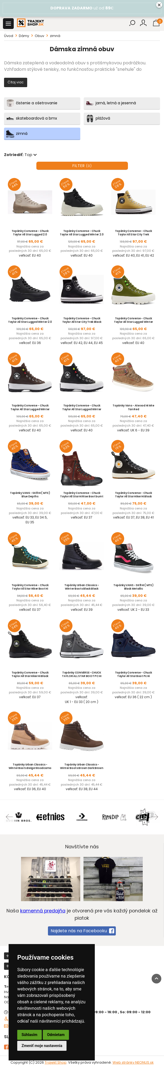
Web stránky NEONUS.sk (133, 1062)
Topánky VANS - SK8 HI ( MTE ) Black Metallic (133, 587)
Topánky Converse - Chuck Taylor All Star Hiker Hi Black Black (30, 676)
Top (31, 154)
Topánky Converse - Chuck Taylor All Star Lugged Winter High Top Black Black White (81, 409)
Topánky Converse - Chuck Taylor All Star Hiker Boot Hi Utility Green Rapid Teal (30, 588)
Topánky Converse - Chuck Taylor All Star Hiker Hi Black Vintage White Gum (133, 496)
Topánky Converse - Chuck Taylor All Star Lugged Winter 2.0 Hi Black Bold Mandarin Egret (82, 234)
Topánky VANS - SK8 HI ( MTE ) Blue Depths (30, 494)
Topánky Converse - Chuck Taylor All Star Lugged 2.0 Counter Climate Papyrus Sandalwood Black (30, 236)
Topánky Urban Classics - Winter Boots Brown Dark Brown (81, 766)
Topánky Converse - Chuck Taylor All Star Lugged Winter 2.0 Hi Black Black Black (30, 321)
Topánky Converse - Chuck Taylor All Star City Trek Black (82, 320)
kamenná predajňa (42, 911)
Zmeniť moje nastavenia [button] (42, 1046)
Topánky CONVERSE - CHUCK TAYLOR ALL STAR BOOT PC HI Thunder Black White (81, 676)
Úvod (8, 36)
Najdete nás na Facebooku (82, 931)
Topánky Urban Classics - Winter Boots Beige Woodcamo (30, 766)
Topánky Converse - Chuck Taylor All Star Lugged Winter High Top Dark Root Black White (30, 409)
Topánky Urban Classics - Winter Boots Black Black (81, 587)
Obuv (39, 36)
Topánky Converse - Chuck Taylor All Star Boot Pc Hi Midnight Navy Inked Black (133, 676)
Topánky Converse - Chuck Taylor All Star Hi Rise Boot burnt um (81, 496)
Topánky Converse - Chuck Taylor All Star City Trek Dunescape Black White (133, 234)
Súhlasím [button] (29, 1035)
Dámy (24, 36)
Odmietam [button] (56, 1035)
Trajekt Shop (56, 1062)
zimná (55, 36)
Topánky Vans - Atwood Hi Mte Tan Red (133, 407)
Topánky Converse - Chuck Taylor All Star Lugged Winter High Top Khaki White (133, 321)
